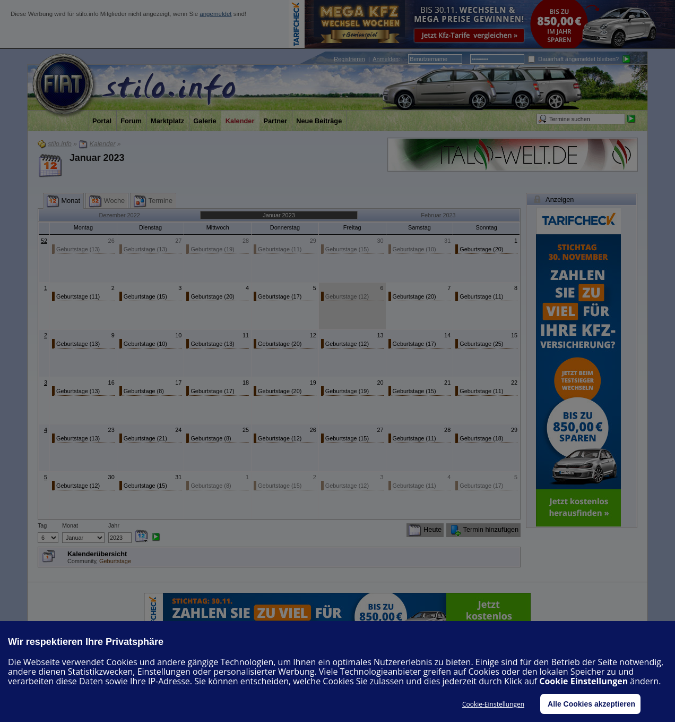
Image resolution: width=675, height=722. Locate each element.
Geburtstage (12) (347, 296)
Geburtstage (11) (279, 249)
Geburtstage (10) (414, 249)
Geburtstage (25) (481, 344)
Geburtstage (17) (279, 296)
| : (367, 59)
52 (44, 240)
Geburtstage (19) (212, 249)
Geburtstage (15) (347, 249)
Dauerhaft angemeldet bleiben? (573, 59)
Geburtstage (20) (481, 249)
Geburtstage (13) (78, 249)
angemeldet (215, 14)
